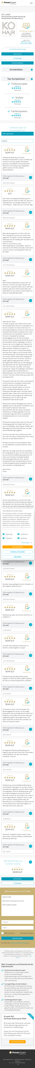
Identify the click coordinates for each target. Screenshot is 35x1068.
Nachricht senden (17, 938)
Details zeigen (25, 542)
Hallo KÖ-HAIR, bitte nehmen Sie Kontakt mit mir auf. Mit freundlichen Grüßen (17, 905)
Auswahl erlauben (17, 552)
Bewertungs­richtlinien (8, 1059)
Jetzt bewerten (17, 54)
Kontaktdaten (21, 69)
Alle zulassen (17, 547)
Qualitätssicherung (19, 1059)
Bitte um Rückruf (9, 933)
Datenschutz (28, 1059)
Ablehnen (17, 557)
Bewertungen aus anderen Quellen (26, 42)
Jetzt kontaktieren (17, 63)
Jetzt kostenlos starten (17, 1042)
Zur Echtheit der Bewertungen (17, 49)
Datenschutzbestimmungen (19, 943)
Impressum (17, 1061)
